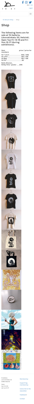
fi (30, 5)
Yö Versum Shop (8, 20)
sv (32, 5)
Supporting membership (24, 384)
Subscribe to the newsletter (25, 390)
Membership (24, 379)
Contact (22, 399)
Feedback (23, 395)
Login (31, 8)
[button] (11, 80)
